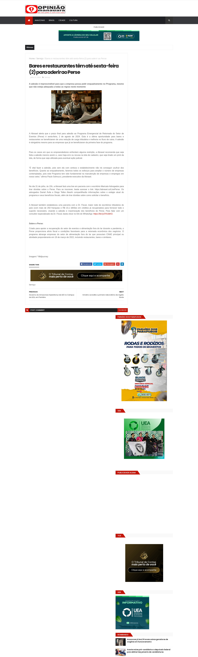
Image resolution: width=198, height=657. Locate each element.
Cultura (73, 20)
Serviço (39, 58)
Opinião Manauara (140, 417)
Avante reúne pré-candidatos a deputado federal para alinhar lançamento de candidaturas (152, 390)
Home (32, 58)
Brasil (52, 20)
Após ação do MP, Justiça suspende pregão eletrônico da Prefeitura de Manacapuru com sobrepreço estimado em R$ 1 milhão (154, 402)
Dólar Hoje (131, 480)
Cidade (62, 20)
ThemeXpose (39, 653)
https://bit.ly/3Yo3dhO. (39, 223)
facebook (117, 323)
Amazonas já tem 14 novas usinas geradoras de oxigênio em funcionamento (152, 380)
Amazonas (40, 20)
